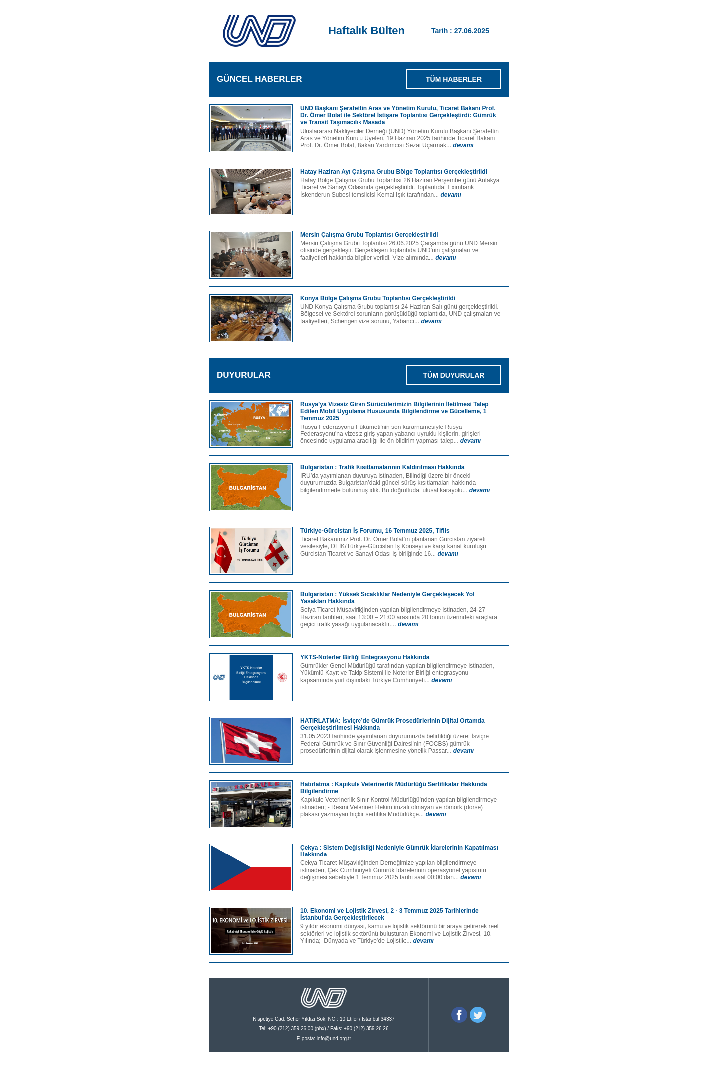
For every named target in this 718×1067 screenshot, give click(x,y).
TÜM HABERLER (454, 79)
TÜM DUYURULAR (454, 375)
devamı (463, 145)
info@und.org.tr (334, 1038)
